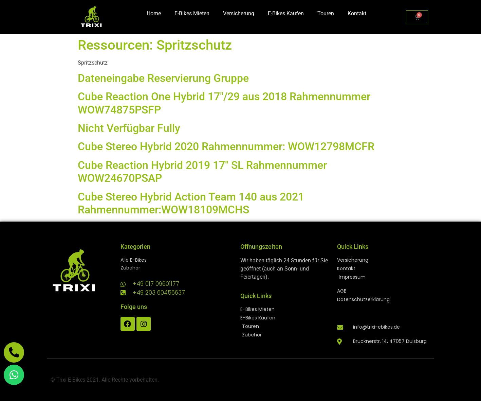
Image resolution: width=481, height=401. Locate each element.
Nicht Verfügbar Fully (129, 128)
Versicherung (238, 13)
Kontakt (357, 13)
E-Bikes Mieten (191, 13)
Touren (325, 13)
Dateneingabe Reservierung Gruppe (163, 78)
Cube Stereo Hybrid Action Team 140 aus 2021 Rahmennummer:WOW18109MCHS (191, 203)
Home (154, 13)
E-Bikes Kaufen (286, 13)
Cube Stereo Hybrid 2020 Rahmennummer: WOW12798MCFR (226, 146)
